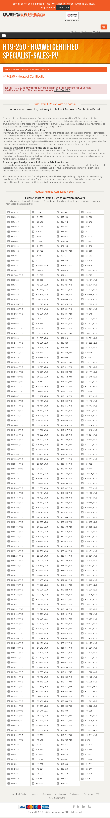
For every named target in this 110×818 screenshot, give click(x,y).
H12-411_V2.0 (64, 725)
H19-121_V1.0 (40, 614)
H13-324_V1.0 (40, 294)
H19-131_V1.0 (64, 614)
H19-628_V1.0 (64, 439)
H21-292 (86, 255)
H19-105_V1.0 (64, 609)
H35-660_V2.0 (15, 720)
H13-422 (13, 749)
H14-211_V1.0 (64, 318)
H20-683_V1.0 (15, 309)
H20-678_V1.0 (40, 517)
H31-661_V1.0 (64, 580)
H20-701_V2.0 (64, 444)
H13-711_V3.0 (64, 735)
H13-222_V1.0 (64, 589)
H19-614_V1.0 (89, 425)
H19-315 (62, 749)
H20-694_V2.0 (64, 522)
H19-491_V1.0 (40, 507)
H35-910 (37, 222)
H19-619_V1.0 (15, 681)
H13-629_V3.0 (40, 386)
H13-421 (86, 744)
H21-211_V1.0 (89, 444)
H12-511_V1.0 (64, 289)
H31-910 (37, 275)
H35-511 (62, 778)
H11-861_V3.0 (64, 381)
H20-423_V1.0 (89, 643)
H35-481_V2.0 (40, 701)
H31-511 (86, 764)
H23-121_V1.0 (40, 464)
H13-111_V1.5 (40, 265)
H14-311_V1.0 (15, 333)
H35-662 (13, 323)
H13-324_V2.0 (15, 594)
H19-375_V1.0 (40, 304)
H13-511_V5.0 (40, 362)
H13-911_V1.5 (64, 265)
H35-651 (13, 284)
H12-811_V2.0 (89, 585)
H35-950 (86, 251)
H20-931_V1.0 (89, 546)
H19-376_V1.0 (64, 304)
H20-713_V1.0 (64, 531)
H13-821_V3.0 (64, 362)
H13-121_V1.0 (89, 289)
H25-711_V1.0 (15, 570)
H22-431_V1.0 (89, 551)
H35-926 (13, 280)
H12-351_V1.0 (89, 715)
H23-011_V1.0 (64, 556)
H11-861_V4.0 (64, 619)
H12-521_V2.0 (89, 367)
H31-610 (62, 338)
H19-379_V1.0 (15, 357)
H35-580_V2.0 (64, 701)
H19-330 (62, 711)
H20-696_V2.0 (15, 527)
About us (35, 794)
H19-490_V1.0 (15, 507)
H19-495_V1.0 (15, 580)
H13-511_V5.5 (64, 672)
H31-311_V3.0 (15, 609)
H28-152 (37, 270)
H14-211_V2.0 (40, 391)
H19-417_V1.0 (89, 406)
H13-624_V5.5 (40, 638)
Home (7, 69)
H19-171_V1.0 (15, 483)
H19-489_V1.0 (89, 502)
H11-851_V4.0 (64, 628)
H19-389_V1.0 (15, 488)
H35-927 (37, 280)
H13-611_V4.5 (89, 730)
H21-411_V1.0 (15, 652)
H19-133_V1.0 (15, 619)
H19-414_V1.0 (40, 406)
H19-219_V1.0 (89, 396)
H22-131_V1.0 (89, 459)
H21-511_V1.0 (64, 652)
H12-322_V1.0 (89, 323)
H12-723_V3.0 (15, 711)
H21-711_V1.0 (64, 657)
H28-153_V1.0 (64, 667)
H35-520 (86, 773)
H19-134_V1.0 (64, 473)
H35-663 (37, 328)
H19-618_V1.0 (89, 430)
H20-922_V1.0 (40, 546)
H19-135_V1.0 (89, 473)
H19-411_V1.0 (15, 406)
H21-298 (86, 246)
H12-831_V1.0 (40, 730)
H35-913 (86, 222)
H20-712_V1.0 (40, 531)
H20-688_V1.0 (15, 648)
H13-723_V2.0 (64, 740)
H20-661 (37, 749)
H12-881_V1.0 (15, 275)
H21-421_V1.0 (40, 652)
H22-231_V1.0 (40, 551)
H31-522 (37, 759)
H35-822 (37, 318)
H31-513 (86, 236)
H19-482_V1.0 (40, 497)
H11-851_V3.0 (64, 715)
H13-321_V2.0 (40, 284)
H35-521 (86, 778)
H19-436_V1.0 (64, 420)
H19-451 (62, 212)
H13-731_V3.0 (89, 386)
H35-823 (62, 343)
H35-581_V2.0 (89, 338)
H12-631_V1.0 (89, 628)
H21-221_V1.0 (15, 449)
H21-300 (13, 338)
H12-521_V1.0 (40, 720)
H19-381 (37, 735)
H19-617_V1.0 (64, 430)
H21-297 (37, 260)
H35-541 (13, 783)
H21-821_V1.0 (40, 662)
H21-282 (62, 347)
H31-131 (86, 357)
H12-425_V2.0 (89, 725)
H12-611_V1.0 (15, 343)
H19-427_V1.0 (64, 415)
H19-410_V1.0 (89, 401)
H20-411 (13, 270)
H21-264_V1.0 (64, 449)
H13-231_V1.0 (40, 314)
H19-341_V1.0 (15, 677)
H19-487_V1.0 (40, 502)
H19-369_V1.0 (64, 299)
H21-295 (86, 241)
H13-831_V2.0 (40, 343)
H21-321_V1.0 (89, 648)
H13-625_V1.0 (89, 594)
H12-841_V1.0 (40, 309)
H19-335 (86, 352)
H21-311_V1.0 (64, 648)
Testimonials (75, 794)
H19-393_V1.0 (89, 488)
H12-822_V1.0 (15, 589)
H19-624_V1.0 (89, 435)
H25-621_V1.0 (64, 565)
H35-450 (13, 222)
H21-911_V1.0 (64, 662)
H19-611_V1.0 (40, 425)
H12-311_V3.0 (89, 696)
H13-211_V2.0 (15, 386)
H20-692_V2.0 (15, 522)
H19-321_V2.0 (89, 483)
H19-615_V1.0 (15, 430)
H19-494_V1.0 (15, 512)
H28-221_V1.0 (89, 570)
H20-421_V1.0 (40, 643)
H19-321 (13, 773)
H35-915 (37, 226)
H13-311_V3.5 (40, 633)
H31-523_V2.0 (89, 343)
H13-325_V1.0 (40, 594)
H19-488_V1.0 (64, 502)
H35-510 (62, 773)
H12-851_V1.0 (64, 309)
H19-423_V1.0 (15, 415)
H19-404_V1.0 (40, 493)
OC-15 (36, 255)
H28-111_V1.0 (15, 628)
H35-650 (62, 260)
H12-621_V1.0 (40, 623)
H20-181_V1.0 (64, 512)
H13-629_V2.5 (89, 720)
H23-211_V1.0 (15, 667)
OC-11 (85, 231)
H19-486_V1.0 (15, 502)
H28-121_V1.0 (40, 628)
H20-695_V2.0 (89, 522)
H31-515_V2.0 (40, 338)
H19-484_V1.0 (89, 497)
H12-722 (37, 754)
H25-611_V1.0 (40, 565)
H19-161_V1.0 (64, 478)
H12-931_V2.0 (15, 372)
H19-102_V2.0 (40, 396)
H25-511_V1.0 (15, 560)
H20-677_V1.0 (15, 517)
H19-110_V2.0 (40, 681)
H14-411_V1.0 (64, 604)
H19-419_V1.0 (40, 410)
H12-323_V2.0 (40, 367)
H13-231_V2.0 (89, 589)
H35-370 (37, 773)
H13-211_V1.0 (64, 328)
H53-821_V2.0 (89, 270)
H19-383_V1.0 (40, 357)
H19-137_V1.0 (40, 478)
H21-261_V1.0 (40, 449)
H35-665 (62, 357)
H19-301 (62, 759)
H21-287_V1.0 (64, 454)
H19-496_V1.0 (40, 512)
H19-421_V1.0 (64, 410)
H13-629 (37, 744)
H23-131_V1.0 (64, 464)
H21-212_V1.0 (40, 648)
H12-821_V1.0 (15, 730)
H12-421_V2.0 (64, 280)
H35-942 (13, 231)
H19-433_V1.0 (89, 623)
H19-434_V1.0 (40, 420)
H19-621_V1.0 (15, 435)
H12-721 (62, 783)
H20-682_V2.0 (15, 376)
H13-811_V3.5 (15, 391)
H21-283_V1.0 (15, 454)
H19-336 (37, 323)
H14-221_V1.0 (89, 318)
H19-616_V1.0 (40, 430)
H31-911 (62, 275)
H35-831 (37, 352)
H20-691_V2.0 (89, 517)
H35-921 (62, 231)
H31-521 (37, 217)
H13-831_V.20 (64, 468)
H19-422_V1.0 (89, 410)
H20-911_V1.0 (40, 541)
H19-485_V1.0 (40, 580)
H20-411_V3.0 (89, 372)
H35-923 (37, 241)
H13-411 (62, 744)
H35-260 (62, 769)
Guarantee (47, 794)
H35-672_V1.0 (15, 585)
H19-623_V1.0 (64, 435)
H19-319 (86, 314)
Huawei (16, 69)
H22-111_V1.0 (40, 459)
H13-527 (13, 744)
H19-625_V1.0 (15, 439)
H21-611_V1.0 (15, 657)
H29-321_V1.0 (64, 575)
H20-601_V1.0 (15, 444)
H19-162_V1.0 (89, 478)
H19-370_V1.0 (89, 299)
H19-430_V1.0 (89, 493)
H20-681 (86, 212)
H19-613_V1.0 (64, 425)
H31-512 (13, 217)
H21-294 (62, 241)
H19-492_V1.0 (64, 507)
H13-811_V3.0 (15, 706)
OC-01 (85, 226)
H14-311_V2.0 (15, 604)
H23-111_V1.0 (15, 464)
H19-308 (62, 764)
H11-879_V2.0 (15, 362)
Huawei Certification (30, 69)
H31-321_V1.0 (40, 609)
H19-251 (13, 212)
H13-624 (37, 769)
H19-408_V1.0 (64, 493)
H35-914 (13, 226)
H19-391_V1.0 (40, 488)
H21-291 (37, 246)
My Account (99, 32)
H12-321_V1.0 (64, 323)
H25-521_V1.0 (40, 560)
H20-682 (13, 289)
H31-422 (37, 251)
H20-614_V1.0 (89, 512)
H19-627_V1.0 (40, 439)
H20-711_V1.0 (15, 531)
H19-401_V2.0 (15, 493)
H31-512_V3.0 (15, 468)
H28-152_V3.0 (64, 376)
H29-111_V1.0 (15, 575)
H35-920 (86, 759)
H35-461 (13, 241)
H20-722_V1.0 (15, 536)
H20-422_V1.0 (64, 643)
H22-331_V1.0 (64, 551)
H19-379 (86, 265)
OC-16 (61, 255)
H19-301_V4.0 (89, 619)
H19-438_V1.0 (15, 643)
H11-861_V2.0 (89, 701)
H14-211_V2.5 (64, 599)
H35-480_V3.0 (64, 706)
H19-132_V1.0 (89, 614)
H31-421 (86, 754)
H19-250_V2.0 (64, 352)
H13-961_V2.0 (40, 599)
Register (84, 32)
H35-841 (62, 226)
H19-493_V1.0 (89, 507)
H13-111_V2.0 (89, 381)
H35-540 (13, 778)
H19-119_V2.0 (64, 396)
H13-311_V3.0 (15, 740)
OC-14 (36, 236)
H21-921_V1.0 (89, 662)
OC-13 (85, 740)
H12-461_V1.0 (89, 280)
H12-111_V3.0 (64, 681)
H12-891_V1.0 (15, 701)
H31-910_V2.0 (89, 376)
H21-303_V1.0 (15, 459)
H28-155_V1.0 (89, 667)
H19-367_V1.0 (15, 299)
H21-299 (13, 246)
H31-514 (62, 270)
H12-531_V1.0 (89, 347)
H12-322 (13, 759)
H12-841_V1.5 (15, 672)
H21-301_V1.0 (89, 454)
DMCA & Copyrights (57, 798)
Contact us (88, 794)
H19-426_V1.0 (64, 623)
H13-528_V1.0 (64, 594)
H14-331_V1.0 (64, 638)
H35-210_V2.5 (15, 725)
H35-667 (13, 396)
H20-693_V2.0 (40, 522)
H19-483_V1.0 (64, 497)
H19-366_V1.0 (89, 294)
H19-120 (37, 231)
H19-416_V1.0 (64, 406)
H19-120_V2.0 (15, 614)
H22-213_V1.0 (15, 551)
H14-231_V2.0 (89, 599)
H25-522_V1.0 (64, 560)
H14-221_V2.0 (64, 391)
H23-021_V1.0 (89, 556)
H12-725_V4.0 (89, 681)
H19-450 (37, 212)
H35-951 (13, 255)
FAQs (98, 794)
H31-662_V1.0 (89, 580)
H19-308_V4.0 (89, 672)
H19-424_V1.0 (64, 677)
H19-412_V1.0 (40, 473)
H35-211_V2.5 (40, 725)
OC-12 (12, 236)
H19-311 (13, 764)
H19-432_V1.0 (89, 638)
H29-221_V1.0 (40, 575)
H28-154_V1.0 (40, 347)
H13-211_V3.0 (15, 633)
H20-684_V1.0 (64, 517)
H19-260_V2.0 (64, 483)
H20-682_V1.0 (15, 367)
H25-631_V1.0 (89, 565)
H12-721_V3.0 (15, 328)
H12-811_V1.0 (89, 735)
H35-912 (62, 222)
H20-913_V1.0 (89, 541)
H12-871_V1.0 (89, 284)
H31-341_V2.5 (40, 711)
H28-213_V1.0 (64, 570)
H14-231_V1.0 (40, 696)
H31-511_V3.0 (40, 691)
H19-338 (86, 711)
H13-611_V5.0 (40, 686)
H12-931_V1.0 (15, 314)
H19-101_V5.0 (89, 686)
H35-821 (13, 318)
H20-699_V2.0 (89, 527)
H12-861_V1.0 (89, 309)
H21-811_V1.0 (15, 662)
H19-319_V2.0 (15, 401)
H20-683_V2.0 (40, 376)
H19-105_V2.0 (89, 609)
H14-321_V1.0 (40, 604)
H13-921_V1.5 (64, 284)
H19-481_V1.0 (15, 497)
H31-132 (86, 464)
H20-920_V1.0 (15, 546)
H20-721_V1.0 (89, 531)
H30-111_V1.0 (89, 575)
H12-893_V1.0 (40, 672)
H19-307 (37, 764)
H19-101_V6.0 (15, 623)
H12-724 (13, 769)
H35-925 (86, 275)
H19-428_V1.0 (89, 415)
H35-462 (13, 251)
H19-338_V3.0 (64, 372)
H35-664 (86, 391)
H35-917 (62, 236)
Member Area (60, 794)
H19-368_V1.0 (40, 299)
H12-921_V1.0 (15, 696)
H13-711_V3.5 (64, 686)
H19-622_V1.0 (40, 435)
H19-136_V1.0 (15, 478)
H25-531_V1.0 (89, 560)
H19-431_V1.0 (15, 420)
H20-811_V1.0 (89, 536)
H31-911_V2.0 (15, 381)
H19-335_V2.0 (89, 362)
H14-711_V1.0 (89, 604)
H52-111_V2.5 (40, 289)
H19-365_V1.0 (64, 294)
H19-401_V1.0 (40, 401)
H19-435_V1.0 (89, 677)
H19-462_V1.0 (15, 425)
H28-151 (13, 265)
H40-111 (86, 468)
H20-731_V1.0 (64, 536)
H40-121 (13, 473)
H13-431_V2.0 (64, 314)
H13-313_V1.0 (64, 633)
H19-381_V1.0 (64, 696)
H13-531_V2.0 (15, 715)
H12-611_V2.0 (64, 585)
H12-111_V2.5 (64, 720)
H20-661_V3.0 (40, 444)
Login (73, 32)
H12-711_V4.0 (89, 691)
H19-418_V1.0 (15, 410)
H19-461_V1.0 (89, 420)
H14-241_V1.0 (15, 352)
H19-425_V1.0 (40, 415)
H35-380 (86, 217)
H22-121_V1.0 (64, 459)
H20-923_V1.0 (64, 546)
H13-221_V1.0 (89, 328)
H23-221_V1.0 (40, 667)
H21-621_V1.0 (40, 657)
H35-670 (86, 260)
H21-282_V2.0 (89, 449)
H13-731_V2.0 (64, 251)
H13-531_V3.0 (15, 686)
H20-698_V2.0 (64, 527)
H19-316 (37, 740)
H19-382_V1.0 (89, 304)
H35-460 (86, 749)
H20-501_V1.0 (89, 439)
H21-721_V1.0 (89, 657)
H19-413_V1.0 (40, 677)
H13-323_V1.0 (89, 633)
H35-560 (37, 778)
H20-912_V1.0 (64, 541)
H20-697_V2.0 (40, 527)
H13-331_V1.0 (40, 333)
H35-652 (37, 381)
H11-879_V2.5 (40, 585)
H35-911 (86, 769)
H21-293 (13, 260)
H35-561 (37, 783)
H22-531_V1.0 (15, 556)
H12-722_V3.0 (89, 706)
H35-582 (62, 730)
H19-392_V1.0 (64, 488)
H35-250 (62, 217)
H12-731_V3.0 (64, 386)
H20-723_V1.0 (40, 536)
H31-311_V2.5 (40, 706)
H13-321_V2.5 (40, 619)
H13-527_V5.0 (64, 691)
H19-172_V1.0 (40, 483)
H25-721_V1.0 (40, 570)
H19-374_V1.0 (15, 304)
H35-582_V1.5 (15, 347)
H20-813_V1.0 (15, 541)
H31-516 (13, 294)
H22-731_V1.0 (40, 556)
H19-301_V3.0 (15, 691)
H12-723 (62, 754)
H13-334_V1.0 (15, 638)
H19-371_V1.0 (40, 715)
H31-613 (37, 468)
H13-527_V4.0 (64, 333)
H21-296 (62, 246)
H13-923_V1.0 (15, 599)
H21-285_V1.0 (40, 454)
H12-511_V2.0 (64, 367)
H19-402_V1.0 (64, 401)
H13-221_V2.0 (40, 589)
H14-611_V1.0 (89, 333)
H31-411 (13, 754)
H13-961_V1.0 (40, 372)
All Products (23, 794)
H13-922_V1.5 (15, 735)
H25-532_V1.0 (15, 565)
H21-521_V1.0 (89, 652)
